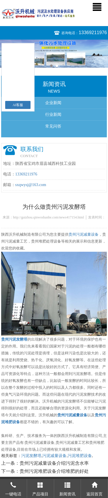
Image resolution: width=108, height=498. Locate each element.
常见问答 (53, 126)
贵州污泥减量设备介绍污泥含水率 (54, 463)
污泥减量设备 (54, 456)
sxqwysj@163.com (30, 185)
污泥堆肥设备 (80, 456)
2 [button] (57, 66)
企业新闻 (53, 103)
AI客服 (18, 105)
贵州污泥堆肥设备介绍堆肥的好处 (54, 471)
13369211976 (93, 32)
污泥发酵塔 (31, 456)
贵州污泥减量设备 (83, 234)
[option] (54, 54)
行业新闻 (53, 114)
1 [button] (51, 66)
